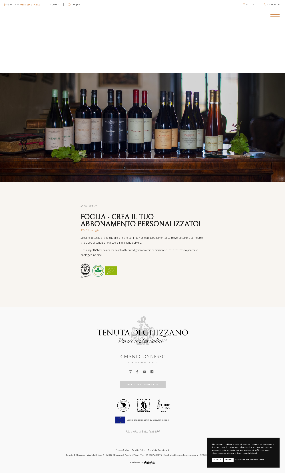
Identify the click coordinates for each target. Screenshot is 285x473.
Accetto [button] (217, 459)
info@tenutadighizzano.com (134, 250)
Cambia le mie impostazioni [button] (249, 459)
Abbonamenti (89, 206)
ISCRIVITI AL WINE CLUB (142, 384)
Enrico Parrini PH (150, 431)
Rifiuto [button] (228, 459)
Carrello (272, 4)
